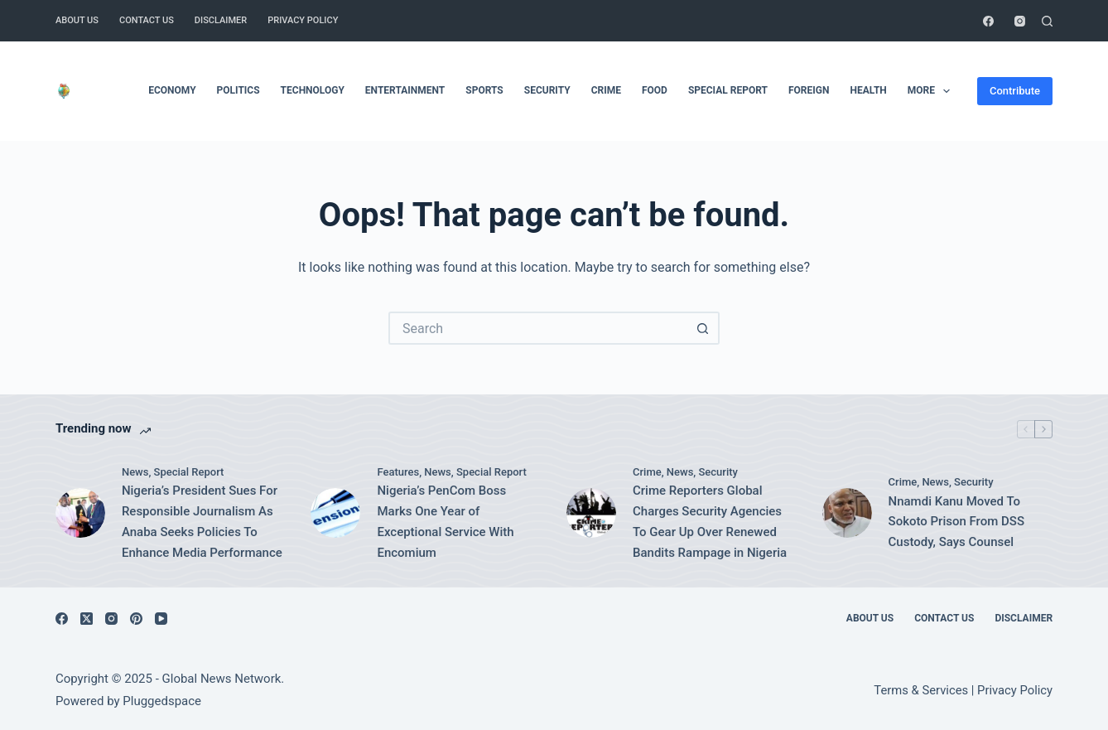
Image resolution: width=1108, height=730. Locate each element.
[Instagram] (1019, 21)
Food (654, 90)
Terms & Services (921, 690)
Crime (606, 90)
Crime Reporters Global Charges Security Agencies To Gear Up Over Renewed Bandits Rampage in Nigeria (710, 521)
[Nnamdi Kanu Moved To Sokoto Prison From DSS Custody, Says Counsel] (847, 513)
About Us (77, 20)
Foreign (808, 90)
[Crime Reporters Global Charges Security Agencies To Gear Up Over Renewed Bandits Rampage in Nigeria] (591, 513)
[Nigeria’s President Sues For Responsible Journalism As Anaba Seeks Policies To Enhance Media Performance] (80, 513)
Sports (484, 90)
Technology (312, 90)
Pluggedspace (162, 701)
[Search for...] (537, 328)
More (932, 91)
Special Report (728, 90)
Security (547, 90)
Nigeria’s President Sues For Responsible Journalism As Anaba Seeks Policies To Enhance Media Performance (202, 521)
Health (868, 90)
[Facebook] (988, 21)
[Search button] (703, 328)
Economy (171, 90)
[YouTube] (161, 618)
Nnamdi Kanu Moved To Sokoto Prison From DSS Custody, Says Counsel (956, 522)
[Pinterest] (136, 618)
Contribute (1015, 91)
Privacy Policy (302, 20)
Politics (238, 90)
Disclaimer (221, 20)
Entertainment (405, 90)
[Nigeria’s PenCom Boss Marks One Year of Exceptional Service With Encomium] (335, 513)
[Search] (1047, 21)
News (135, 472)
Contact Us (146, 20)
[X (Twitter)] (86, 618)
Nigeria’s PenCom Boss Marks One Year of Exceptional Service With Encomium (445, 521)
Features (398, 472)
